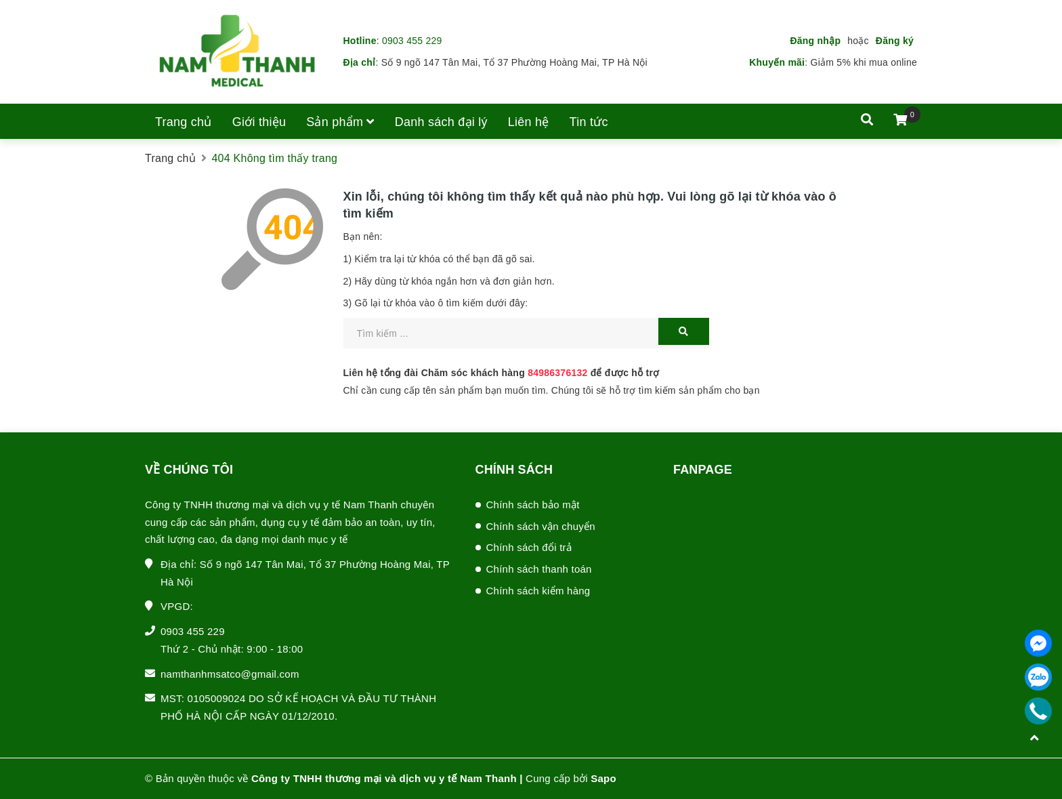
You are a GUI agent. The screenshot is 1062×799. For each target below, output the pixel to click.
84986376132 (557, 372)
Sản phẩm (340, 122)
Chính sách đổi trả (529, 547)
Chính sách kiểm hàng (538, 590)
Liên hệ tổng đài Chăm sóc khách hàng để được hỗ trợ (501, 372)
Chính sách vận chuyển (540, 526)
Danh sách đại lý (441, 122)
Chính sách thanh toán (539, 569)
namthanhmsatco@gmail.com (230, 674)
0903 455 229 (412, 40)
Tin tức (589, 122)
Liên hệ (528, 122)
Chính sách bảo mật (533, 504)
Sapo (603, 778)
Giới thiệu (259, 122)
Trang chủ (183, 122)
